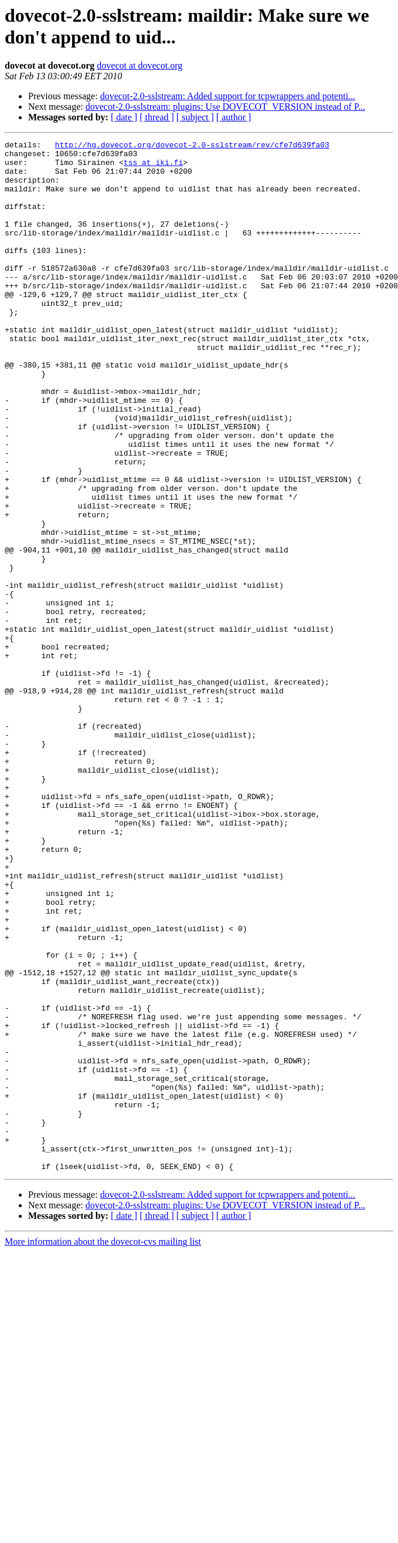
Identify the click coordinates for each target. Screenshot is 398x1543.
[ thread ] (157, 117)
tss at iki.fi (153, 167)
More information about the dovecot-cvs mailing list (103, 1448)
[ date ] (124, 117)
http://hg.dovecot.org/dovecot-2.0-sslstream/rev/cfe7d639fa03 (192, 146)
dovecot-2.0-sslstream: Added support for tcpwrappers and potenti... (227, 96)
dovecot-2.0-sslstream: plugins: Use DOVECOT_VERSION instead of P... (225, 107)
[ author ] (233, 117)
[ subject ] (195, 117)
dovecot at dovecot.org (139, 65)
